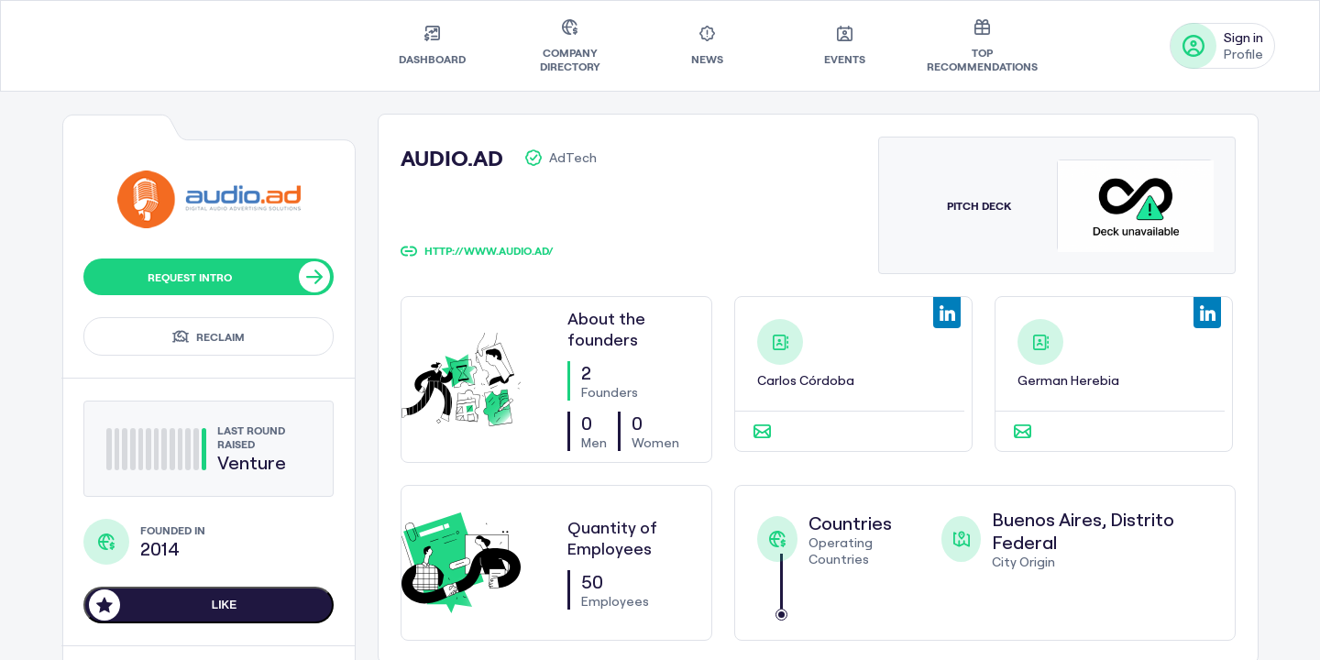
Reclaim (208, 336)
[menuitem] (432, 46)
